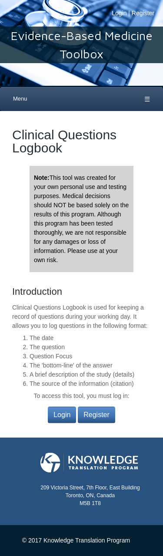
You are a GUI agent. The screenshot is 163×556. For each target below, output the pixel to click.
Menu (20, 98)
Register (143, 13)
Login (119, 13)
